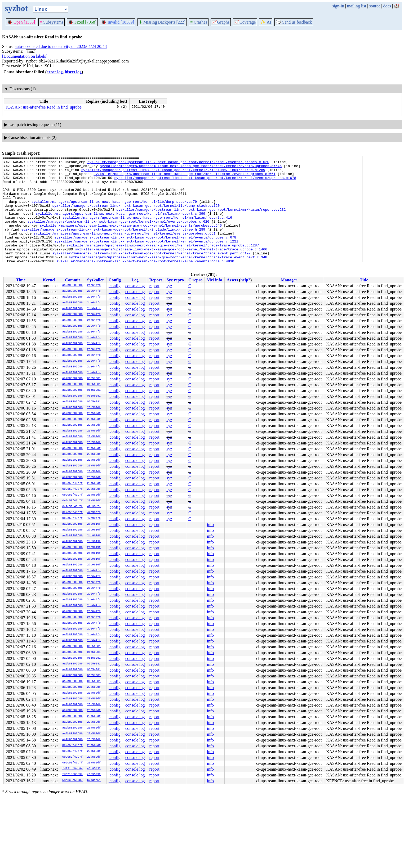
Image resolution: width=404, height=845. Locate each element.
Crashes (198, 22)
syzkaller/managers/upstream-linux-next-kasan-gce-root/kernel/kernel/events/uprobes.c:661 (184, 177)
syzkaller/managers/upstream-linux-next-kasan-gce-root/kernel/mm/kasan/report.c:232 (201, 220)
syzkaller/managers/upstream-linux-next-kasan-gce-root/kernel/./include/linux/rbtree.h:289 (173, 172)
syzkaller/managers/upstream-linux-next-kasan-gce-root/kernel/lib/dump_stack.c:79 (114, 211)
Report (155, 280)
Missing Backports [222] (162, 22)
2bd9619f (94, 524)
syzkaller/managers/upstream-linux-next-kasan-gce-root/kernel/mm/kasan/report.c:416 (147, 230)
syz (169, 286)
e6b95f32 (94, 769)
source (374, 6)
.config (115, 286)
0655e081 (94, 378)
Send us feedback (294, 22)
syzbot (16, 8)
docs (387, 6)
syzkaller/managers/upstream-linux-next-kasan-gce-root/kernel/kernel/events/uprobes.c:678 (205, 182)
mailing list (356, 6)
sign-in (338, 6)
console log (135, 286)
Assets (232, 280)
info (210, 524)
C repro (195, 280)
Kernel (49, 280)
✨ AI (265, 22)
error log (55, 72)
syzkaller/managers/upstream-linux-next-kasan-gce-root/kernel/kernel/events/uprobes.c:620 (178, 163)
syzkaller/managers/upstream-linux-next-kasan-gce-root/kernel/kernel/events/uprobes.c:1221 (146, 258)
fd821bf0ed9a (72, 769)
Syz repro (175, 280)
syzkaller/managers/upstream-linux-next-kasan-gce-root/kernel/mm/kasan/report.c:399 (120, 225)
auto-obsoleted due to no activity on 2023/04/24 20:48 (61, 46)
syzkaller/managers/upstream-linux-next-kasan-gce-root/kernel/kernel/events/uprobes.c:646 (191, 168)
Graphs (220, 22)
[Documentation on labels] (24, 56)
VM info (214, 280)
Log (135, 280)
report (154, 286)
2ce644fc (94, 285)
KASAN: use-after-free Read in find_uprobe (44, 107)
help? (245, 280)
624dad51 (94, 780)
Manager (289, 280)
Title (364, 280)
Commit (72, 280)
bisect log (73, 72)
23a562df (94, 408)
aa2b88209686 (72, 285)
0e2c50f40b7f (72, 483)
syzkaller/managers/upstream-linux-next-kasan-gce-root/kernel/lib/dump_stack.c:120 (136, 215)
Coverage (245, 22)
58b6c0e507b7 (72, 780)
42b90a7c (94, 507)
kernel (31, 51)
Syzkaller (95, 280)
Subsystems (51, 22)
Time (20, 280)
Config (115, 280)
